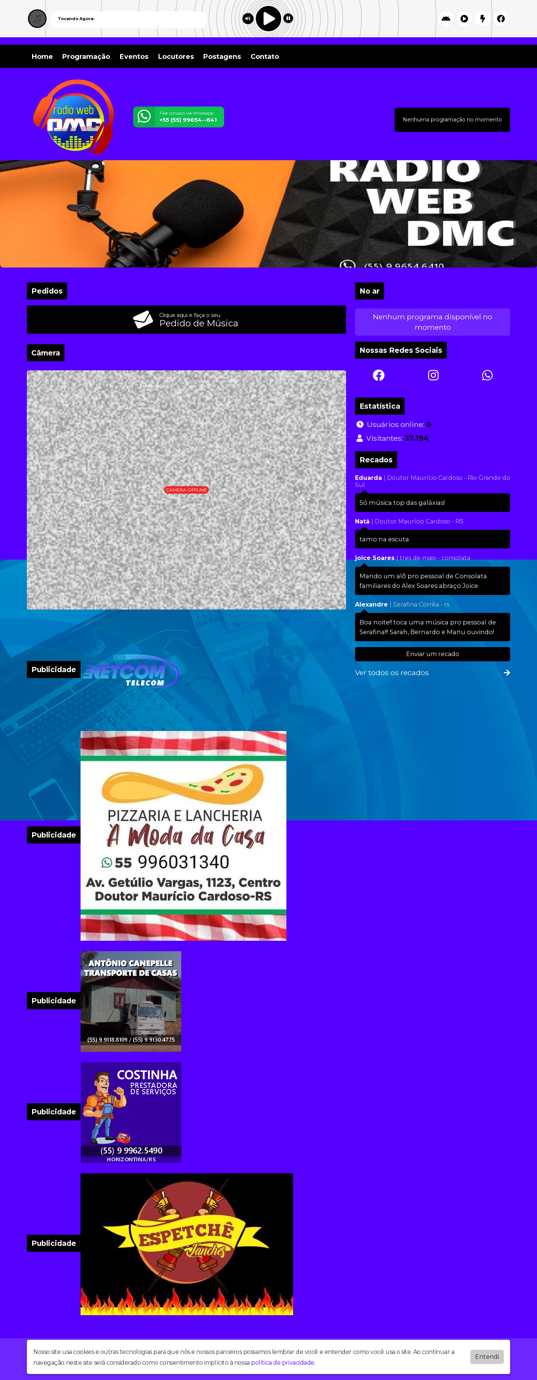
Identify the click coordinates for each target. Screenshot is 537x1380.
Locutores (176, 57)
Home (42, 57)
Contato (265, 57)
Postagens (222, 57)
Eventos (134, 57)
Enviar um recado (432, 654)
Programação (86, 57)
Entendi (487, 1354)
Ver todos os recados (432, 672)
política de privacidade (282, 1360)
